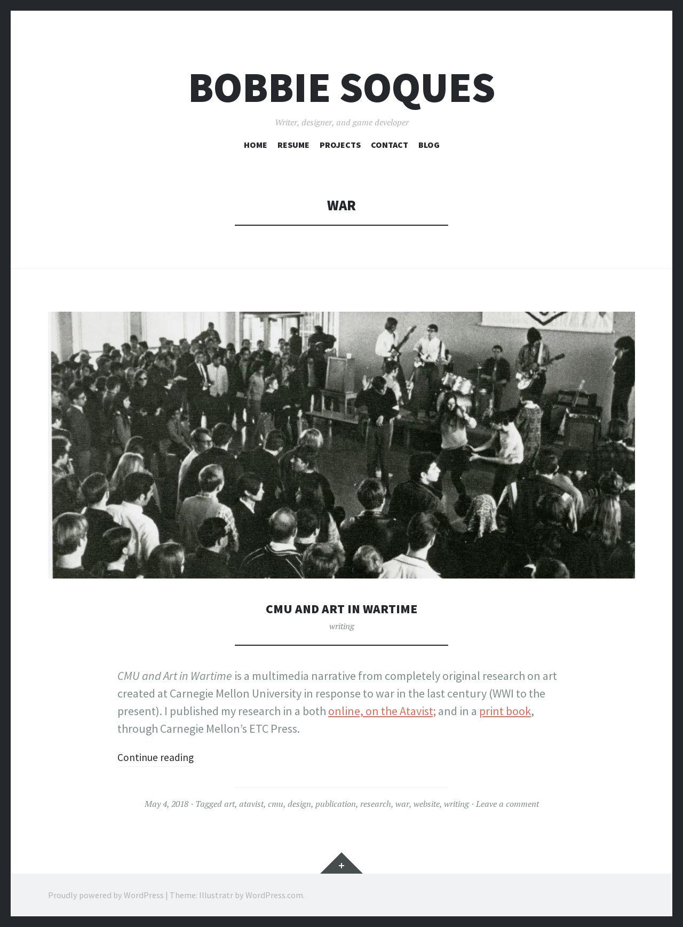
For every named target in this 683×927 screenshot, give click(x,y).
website (427, 804)
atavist (251, 804)
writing (341, 626)
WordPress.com (274, 895)
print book (505, 710)
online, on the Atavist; (382, 710)
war (402, 804)
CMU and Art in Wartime (341, 608)
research (375, 804)
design (299, 804)
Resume (293, 144)
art (229, 804)
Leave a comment (507, 804)
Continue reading (160, 756)
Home (255, 144)
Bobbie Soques (341, 87)
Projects (340, 144)
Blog (429, 144)
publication (335, 804)
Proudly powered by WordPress (106, 895)
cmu (275, 804)
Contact (389, 144)
